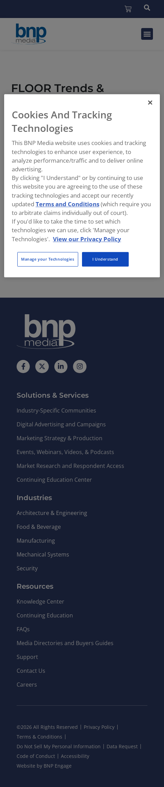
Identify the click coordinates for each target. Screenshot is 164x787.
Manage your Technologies (47, 259)
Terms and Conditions (67, 204)
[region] (82, 185)
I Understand (105, 259)
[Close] (150, 102)
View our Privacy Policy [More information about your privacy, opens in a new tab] (87, 239)
